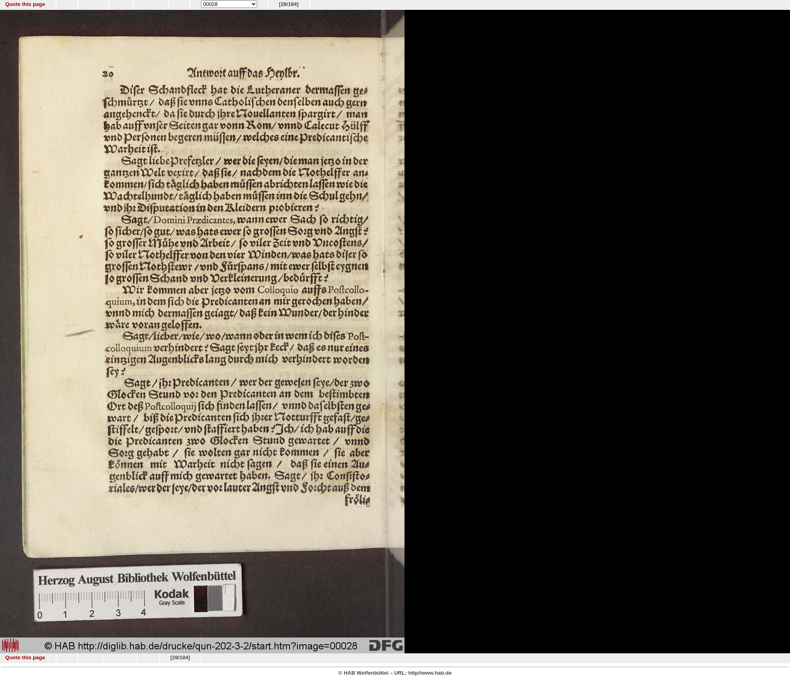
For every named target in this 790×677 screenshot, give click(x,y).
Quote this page (25, 4)
